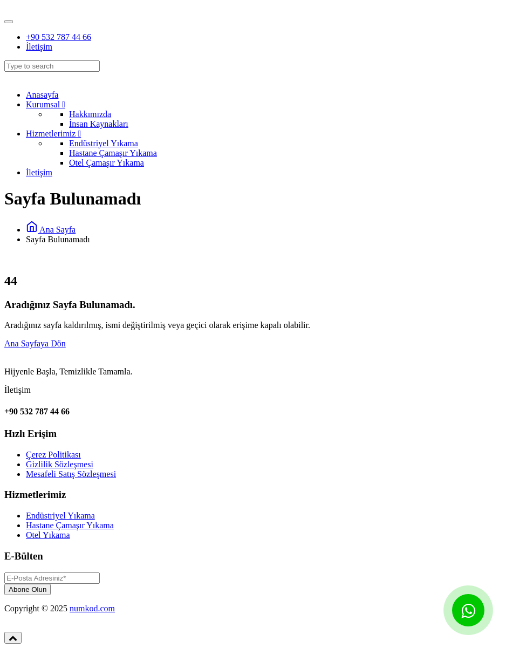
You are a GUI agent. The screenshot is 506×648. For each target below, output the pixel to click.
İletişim (39, 46)
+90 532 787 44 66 (58, 37)
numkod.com (92, 608)
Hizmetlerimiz (53, 133)
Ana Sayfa (51, 229)
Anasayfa (42, 94)
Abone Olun (27, 589)
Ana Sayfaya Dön (35, 343)
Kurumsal (45, 104)
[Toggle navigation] (8, 21)
